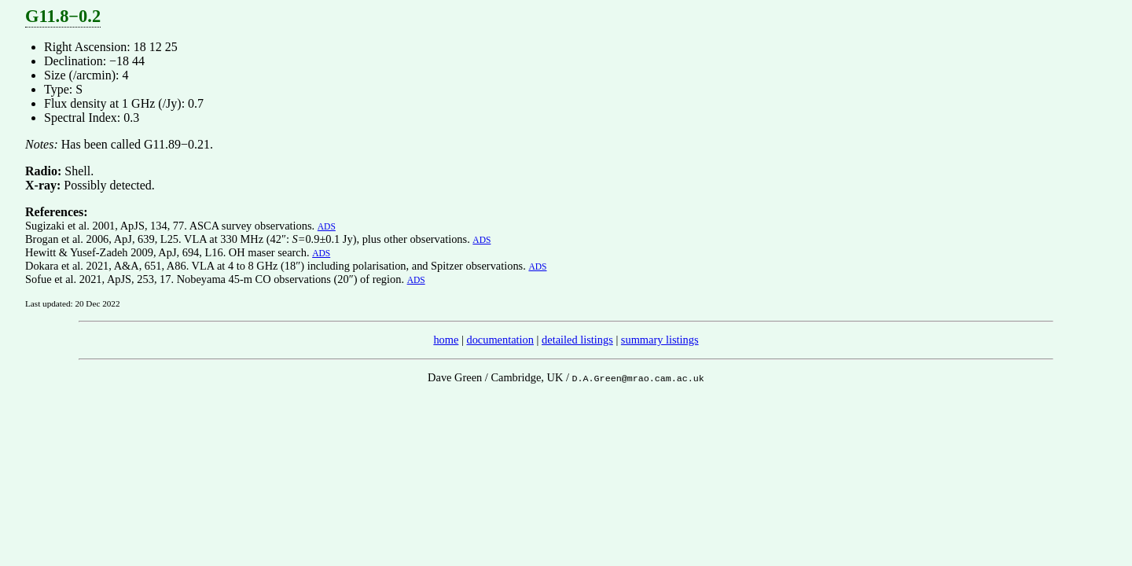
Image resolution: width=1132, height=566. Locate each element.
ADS (327, 226)
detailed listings (577, 339)
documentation (500, 339)
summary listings (660, 339)
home (445, 339)
